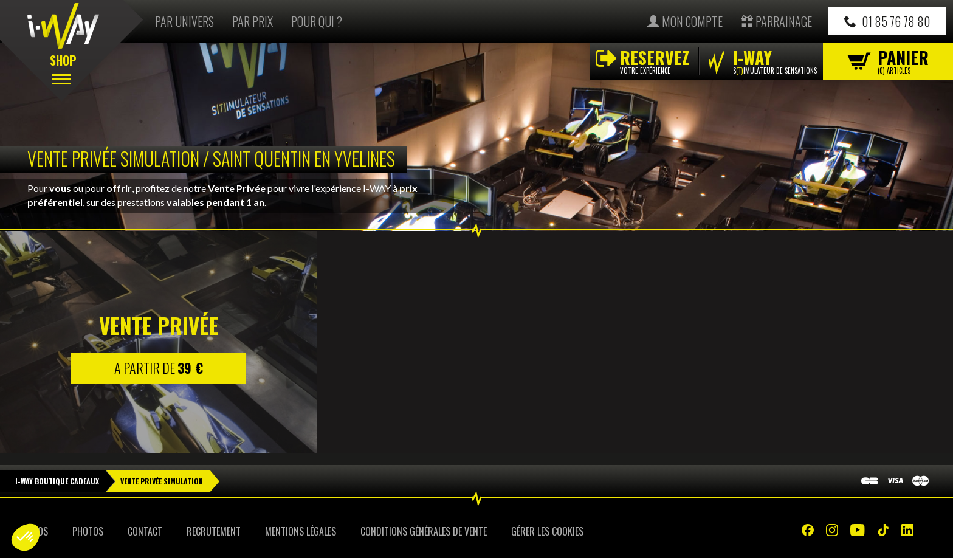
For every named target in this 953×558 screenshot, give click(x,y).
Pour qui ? (316, 21)
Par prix (252, 21)
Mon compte (685, 21)
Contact (145, 531)
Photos (87, 531)
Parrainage (776, 21)
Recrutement (214, 531)
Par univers (184, 21)
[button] (25, 537)
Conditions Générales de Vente (423, 531)
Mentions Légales (300, 531)
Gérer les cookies (547, 531)
